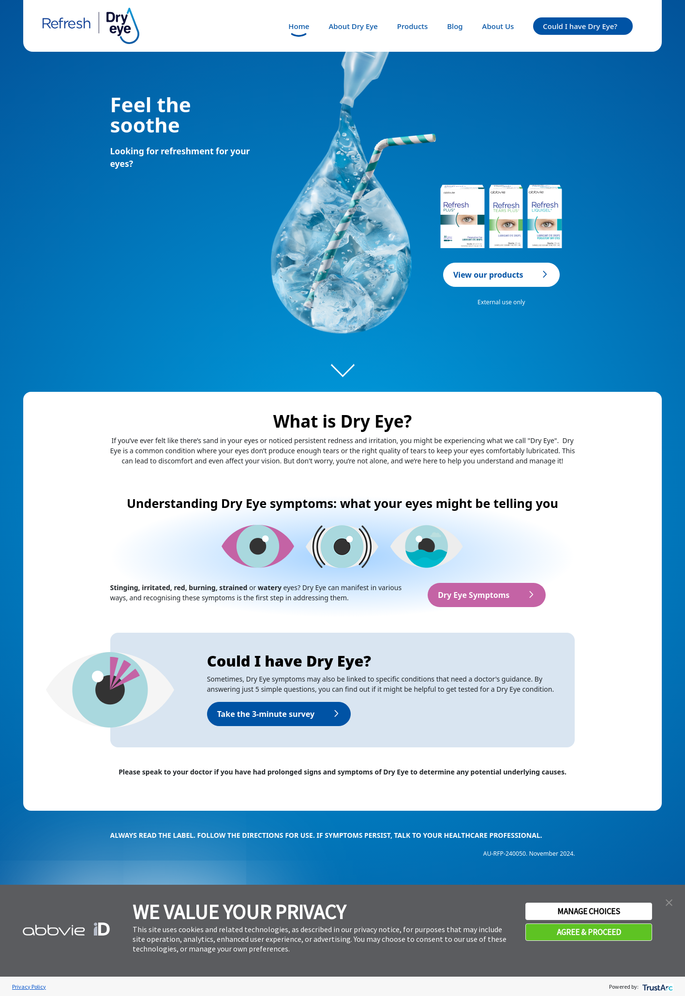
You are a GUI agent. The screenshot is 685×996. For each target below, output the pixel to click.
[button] (669, 901)
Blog (454, 26)
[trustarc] (657, 987)
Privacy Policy (29, 986)
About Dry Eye (352, 26)
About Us (498, 26)
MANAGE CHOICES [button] (588, 911)
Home (298, 26)
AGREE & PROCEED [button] (589, 932)
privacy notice (377, 929)
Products (412, 26)
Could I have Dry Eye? (580, 26)
